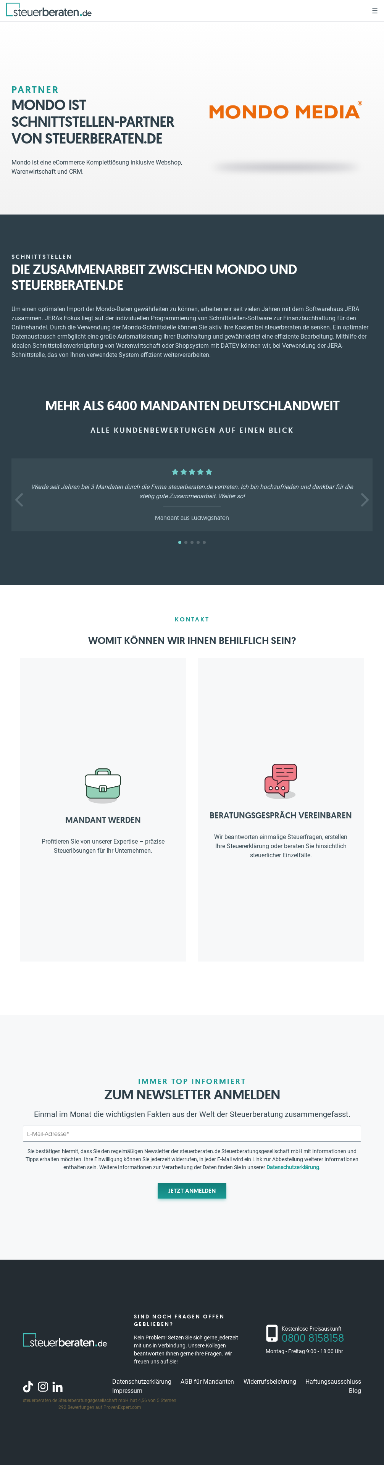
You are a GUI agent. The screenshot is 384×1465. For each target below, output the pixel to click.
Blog (355, 1390)
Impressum (127, 1390)
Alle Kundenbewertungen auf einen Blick (192, 430)
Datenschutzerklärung (292, 1167)
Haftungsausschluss (333, 1381)
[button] (20, 500)
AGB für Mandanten (207, 1381)
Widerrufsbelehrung (270, 1381)
